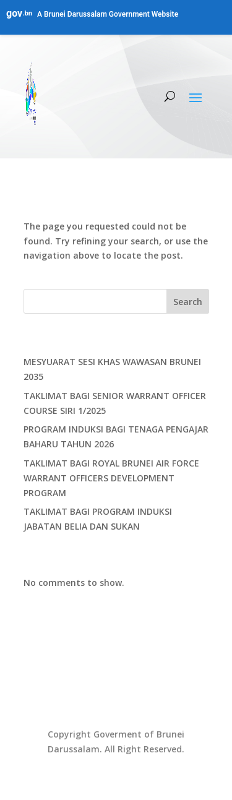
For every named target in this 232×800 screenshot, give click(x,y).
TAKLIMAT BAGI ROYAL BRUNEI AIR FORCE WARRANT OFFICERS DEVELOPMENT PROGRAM (111, 478)
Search (187, 302)
